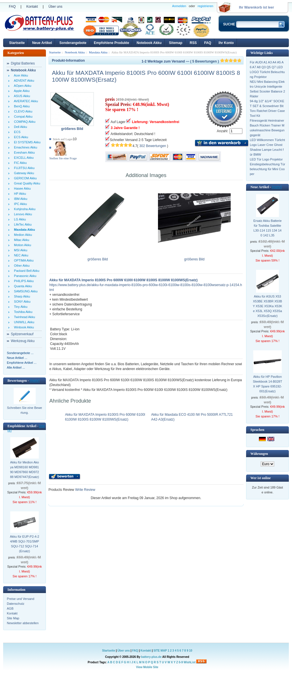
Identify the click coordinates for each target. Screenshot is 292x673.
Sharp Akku (21, 296)
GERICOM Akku (24, 178)
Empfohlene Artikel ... (21, 362)
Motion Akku (21, 245)
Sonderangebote (72, 43)
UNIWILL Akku (23, 322)
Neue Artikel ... (17, 357)
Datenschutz (15, 603)
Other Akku (21, 265)
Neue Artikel (42, 43)
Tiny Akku (19, 306)
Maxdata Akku (98, 52)
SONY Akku (21, 301)
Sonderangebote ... (20, 353)
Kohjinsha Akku (23, 209)
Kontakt (32, 7)
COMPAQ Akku (23, 121)
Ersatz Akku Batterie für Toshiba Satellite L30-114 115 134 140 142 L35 (267, 228)
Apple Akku (21, 91)
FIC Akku (19, 162)
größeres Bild (97, 257)
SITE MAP (160, 650)
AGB (10, 608)
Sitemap (175, 43)
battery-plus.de (151, 656)
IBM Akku (19, 198)
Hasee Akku (21, 188)
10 (190, 650)
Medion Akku (22, 234)
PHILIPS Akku (23, 281)
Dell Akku (19, 126)
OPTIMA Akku (23, 260)
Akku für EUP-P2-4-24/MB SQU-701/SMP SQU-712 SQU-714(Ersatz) (24, 544)
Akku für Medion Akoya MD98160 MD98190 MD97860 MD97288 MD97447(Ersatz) (24, 470)
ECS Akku (20, 137)
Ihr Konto (226, 43)
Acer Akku (20, 75)
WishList (190, 662)
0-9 (181, 662)
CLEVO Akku (22, 111)
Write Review (84, 490)
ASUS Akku (21, 96)
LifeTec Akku (22, 224)
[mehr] (34, 381)
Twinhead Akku (23, 317)
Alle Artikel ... (16, 367)
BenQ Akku (21, 106)
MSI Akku (19, 250)
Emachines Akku (24, 147)
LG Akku (19, 219)
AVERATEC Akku (25, 101)
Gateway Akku (23, 173)
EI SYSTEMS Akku (26, 142)
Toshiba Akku (22, 312)
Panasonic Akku (24, 276)
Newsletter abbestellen (22, 623)
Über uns (55, 7)
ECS (16, 132)
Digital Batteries (23, 63)
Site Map (13, 618)
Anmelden (179, 6)
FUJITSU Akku (23, 168)
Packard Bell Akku (25, 270)
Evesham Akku (23, 152)
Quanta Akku (22, 286)
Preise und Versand (20, 598)
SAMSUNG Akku (25, 291)
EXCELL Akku (23, 157)
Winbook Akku (23, 327)
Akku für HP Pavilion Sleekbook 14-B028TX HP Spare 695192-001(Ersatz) (267, 384)
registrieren (205, 6)
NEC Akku (20, 255)
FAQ (12, 7)
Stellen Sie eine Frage (63, 158)
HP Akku (19, 193)
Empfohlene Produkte (111, 43)
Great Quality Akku (26, 183)
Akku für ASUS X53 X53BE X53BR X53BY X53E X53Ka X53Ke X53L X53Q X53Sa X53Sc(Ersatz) (267, 306)
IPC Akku (19, 204)
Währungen (259, 454)
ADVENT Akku (23, 80)
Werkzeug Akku (23, 341)
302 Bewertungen (152, 146)
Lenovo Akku (22, 214)
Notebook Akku (149, 43)
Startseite (17, 43)
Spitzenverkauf (22, 334)
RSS (193, 43)
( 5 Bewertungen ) (216, 61)
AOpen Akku (21, 85)
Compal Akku (22, 116)
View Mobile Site (147, 667)
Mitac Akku (20, 240)
